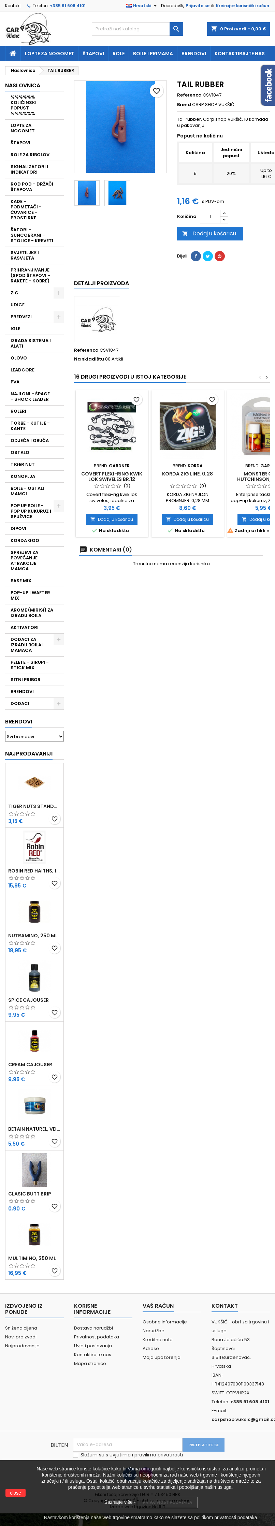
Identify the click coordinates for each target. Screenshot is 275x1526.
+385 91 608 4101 (68, 6)
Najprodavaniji (29, 754)
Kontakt (13, 6)
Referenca (189, 95)
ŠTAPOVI (20, 143)
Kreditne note (158, 1339)
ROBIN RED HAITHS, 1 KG (34, 871)
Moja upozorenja (161, 1357)
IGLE (15, 328)
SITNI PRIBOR (26, 679)
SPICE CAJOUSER (28, 1000)
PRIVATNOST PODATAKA (167, 1502)
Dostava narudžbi (93, 1328)
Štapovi (93, 53)
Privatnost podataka (96, 1337)
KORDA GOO (25, 540)
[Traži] (138, 29)
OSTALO (20, 452)
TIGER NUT (23, 464)
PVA (15, 382)
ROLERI (18, 411)
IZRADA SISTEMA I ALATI (31, 343)
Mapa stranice (90, 1363)
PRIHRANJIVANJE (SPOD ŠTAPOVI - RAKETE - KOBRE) (30, 275)
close (15, 1493)
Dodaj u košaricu (209, 233)
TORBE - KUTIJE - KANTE (30, 426)
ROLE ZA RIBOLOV (30, 154)
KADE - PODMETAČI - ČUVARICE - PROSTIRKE (26, 209)
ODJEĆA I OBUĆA (30, 440)
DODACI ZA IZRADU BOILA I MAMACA (27, 645)
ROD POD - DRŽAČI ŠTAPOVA (32, 187)
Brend (184, 105)
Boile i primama (153, 53)
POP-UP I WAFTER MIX (30, 595)
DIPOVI (18, 528)
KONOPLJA (23, 476)
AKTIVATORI (25, 627)
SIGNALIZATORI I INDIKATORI (29, 169)
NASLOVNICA (22, 85)
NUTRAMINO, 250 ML (33, 935)
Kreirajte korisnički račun (242, 6)
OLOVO (19, 358)
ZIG (14, 293)
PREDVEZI (21, 316)
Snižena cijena (21, 1328)
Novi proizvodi (21, 1337)
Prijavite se (197, 6)
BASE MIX (21, 580)
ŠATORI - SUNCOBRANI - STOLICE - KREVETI (32, 235)
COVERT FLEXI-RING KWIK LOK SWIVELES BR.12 (111, 476)
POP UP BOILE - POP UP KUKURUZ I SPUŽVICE (31, 511)
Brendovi (194, 53)
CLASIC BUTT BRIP (29, 1194)
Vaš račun (158, 1306)
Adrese (151, 1348)
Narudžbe (153, 1330)
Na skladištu (89, 359)
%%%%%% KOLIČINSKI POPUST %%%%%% (24, 105)
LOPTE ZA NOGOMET (23, 128)
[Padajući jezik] (142, 6)
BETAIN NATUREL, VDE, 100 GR (34, 1129)
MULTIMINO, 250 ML (32, 1258)
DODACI (20, 703)
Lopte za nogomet (49, 53)
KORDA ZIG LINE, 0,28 (187, 473)
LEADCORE (22, 370)
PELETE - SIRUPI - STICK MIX (30, 665)
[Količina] (210, 216)
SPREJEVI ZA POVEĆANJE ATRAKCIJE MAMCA (24, 560)
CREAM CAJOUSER (30, 1064)
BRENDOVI (22, 691)
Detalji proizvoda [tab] (101, 283)
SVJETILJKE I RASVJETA (25, 255)
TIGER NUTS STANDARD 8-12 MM (34, 806)
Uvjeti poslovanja (93, 1345)
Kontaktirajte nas (240, 53)
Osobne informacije (165, 1322)
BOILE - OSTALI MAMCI (27, 491)
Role (119, 53)
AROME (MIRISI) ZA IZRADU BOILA (32, 613)
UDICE (18, 305)
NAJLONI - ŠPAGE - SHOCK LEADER (30, 396)
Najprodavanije (22, 1345)
